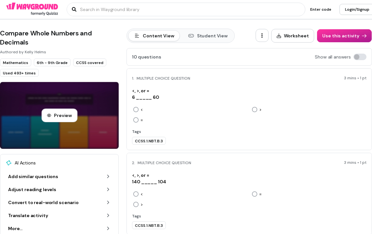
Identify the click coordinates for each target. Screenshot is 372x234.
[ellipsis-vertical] (262, 35)
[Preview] (59, 115)
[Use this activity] (344, 36)
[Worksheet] (292, 36)
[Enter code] (321, 9)
